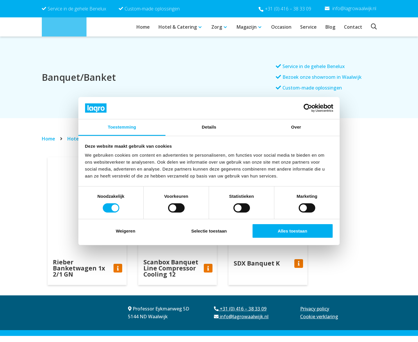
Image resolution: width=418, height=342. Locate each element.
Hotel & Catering (177, 27)
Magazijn (247, 27)
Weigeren (125, 230)
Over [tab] (296, 127)
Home (143, 27)
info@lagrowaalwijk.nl (241, 322)
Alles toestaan (292, 230)
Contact (353, 27)
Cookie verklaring (319, 322)
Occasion (281, 27)
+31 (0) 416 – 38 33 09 (288, 8)
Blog (330, 27)
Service (308, 27)
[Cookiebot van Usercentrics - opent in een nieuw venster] (307, 108)
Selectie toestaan (209, 230)
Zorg (216, 27)
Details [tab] (209, 127)
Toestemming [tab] (122, 127)
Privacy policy (314, 315)
